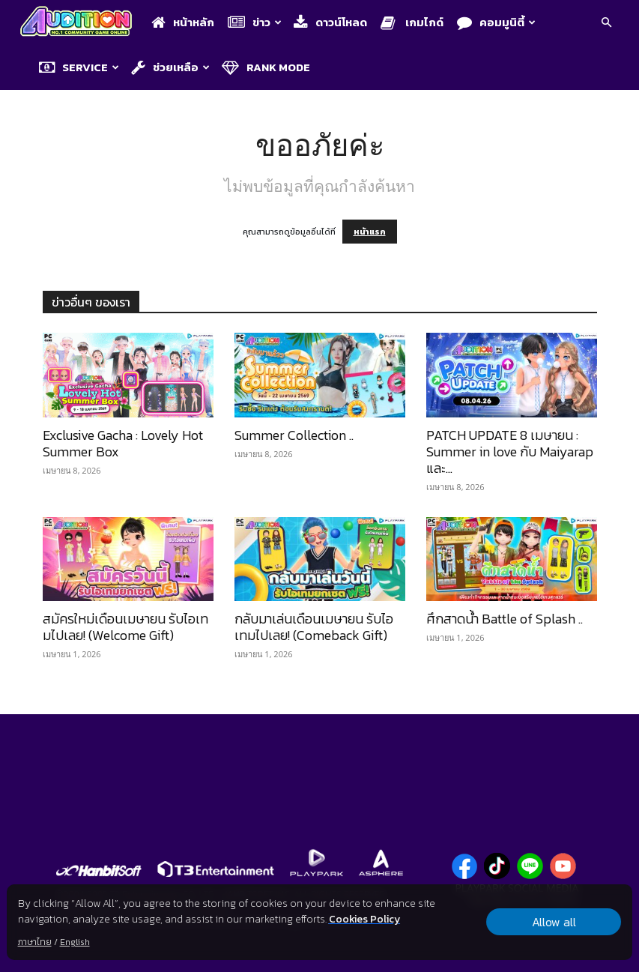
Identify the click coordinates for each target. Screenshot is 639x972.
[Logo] (80, 23)
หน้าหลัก (182, 22)
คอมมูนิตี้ (496, 22)
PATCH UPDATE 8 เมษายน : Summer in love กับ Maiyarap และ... (509, 451)
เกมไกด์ (412, 22)
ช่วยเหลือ (170, 67)
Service (79, 67)
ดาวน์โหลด (330, 22)
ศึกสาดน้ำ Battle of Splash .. (504, 619)
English (75, 942)
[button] (606, 23)
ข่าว (255, 22)
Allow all (554, 922)
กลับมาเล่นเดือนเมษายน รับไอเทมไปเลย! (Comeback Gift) (313, 627)
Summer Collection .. (294, 435)
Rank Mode (266, 67)
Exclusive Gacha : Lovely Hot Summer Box (123, 443)
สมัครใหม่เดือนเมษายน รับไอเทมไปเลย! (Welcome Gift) (125, 627)
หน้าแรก (370, 232)
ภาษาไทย (35, 942)
